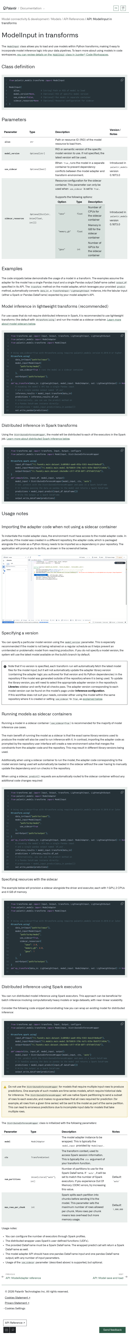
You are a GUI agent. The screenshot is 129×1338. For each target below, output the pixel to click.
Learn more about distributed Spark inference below (38, 439)
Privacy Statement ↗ (17, 1303)
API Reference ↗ (15, 1323)
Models (56, 19)
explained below (92, 699)
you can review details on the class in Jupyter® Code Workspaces (62, 54)
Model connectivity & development (25, 19)
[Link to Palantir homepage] (10, 8)
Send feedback (112, 1330)
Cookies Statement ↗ (17, 1297)
